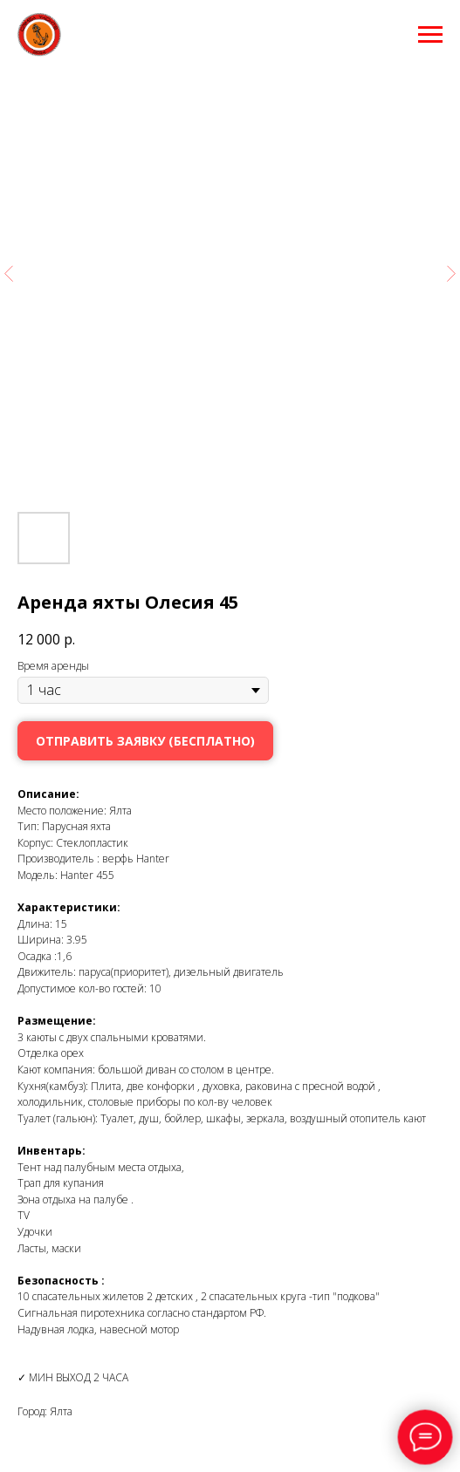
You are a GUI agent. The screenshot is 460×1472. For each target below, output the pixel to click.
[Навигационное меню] (430, 35)
